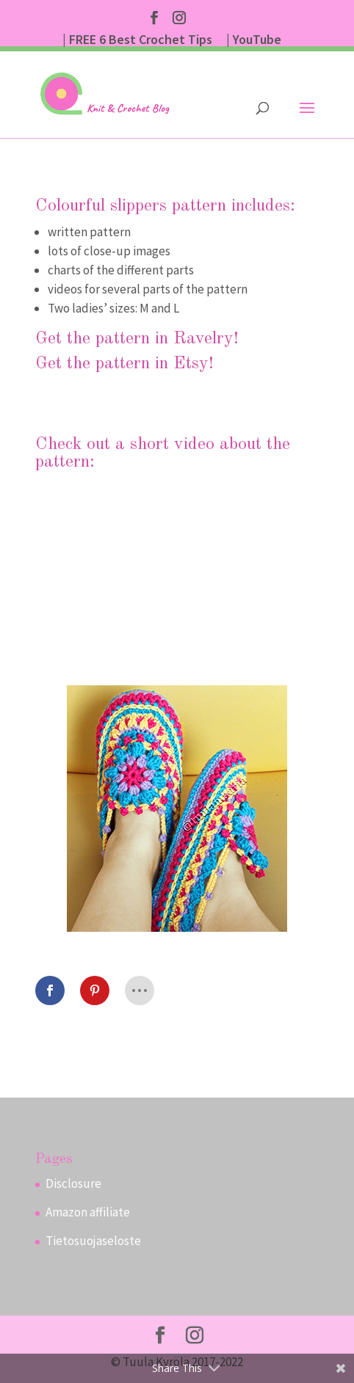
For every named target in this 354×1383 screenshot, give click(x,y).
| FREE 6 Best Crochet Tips (137, 40)
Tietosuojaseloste (93, 1241)
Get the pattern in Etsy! (124, 364)
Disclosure (73, 1183)
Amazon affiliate (88, 1212)
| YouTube (253, 40)
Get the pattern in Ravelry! (137, 339)
